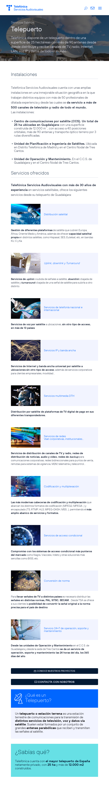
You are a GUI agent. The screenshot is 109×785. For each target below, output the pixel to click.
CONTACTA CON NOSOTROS (56, 682)
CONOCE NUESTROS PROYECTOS (56, 670)
